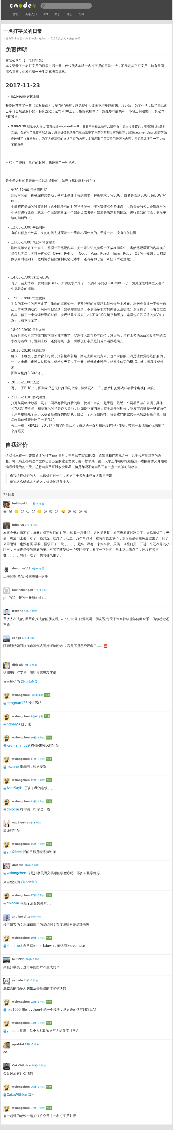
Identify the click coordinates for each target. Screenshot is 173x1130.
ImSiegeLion (21, 503)
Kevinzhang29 (22, 589)
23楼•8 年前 (38, 1023)
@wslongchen (14, 873)
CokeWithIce (21, 1065)
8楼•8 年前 (37, 695)
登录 (82, 14)
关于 (57, 14)
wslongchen (39, 38)
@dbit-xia (11, 809)
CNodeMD (29, 682)
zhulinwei (19, 916)
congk (16, 637)
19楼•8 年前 (38, 938)
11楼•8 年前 (38, 759)
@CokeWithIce (15, 1095)
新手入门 (31, 14)
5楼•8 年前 (30, 611)
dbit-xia (18, 664)
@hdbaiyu (11, 724)
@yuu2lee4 (12, 852)
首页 (16, 14)
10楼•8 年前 (38, 737)
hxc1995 (18, 959)
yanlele (17, 980)
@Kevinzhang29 (16, 745)
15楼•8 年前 (38, 844)
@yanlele (10, 1031)
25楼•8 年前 (39, 1065)
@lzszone (11, 767)
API (45, 14)
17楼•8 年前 (38, 895)
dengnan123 (21, 568)
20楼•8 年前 (33, 959)
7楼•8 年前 (30, 665)
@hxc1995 (12, 1010)
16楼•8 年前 (31, 865)
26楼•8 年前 (38, 1086)
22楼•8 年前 (38, 1001)
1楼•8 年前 (37, 503)
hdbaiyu (18, 524)
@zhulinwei (12, 946)
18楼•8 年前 (34, 916)
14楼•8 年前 (34, 822)
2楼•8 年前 (31, 525)
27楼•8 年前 (38, 1108)
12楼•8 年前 (38, 780)
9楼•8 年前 (37, 716)
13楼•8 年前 (38, 801)
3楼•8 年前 (38, 568)
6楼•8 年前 (28, 638)
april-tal (18, 1044)
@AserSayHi (13, 788)
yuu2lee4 (19, 822)
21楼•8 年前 (31, 980)
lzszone (17, 611)
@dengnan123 (15, 703)
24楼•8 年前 (32, 1044)
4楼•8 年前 (40, 590)
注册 (69, 14)
